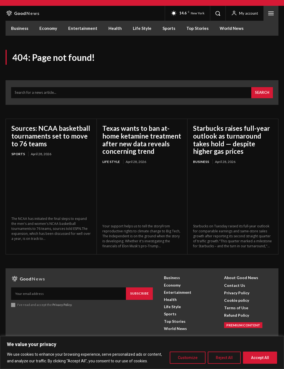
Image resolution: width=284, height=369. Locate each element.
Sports (18, 154)
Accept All (260, 357)
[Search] (262, 92)
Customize (187, 357)
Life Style (111, 162)
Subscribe (139, 293)
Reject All (224, 357)
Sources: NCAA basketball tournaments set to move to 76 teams (50, 135)
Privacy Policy (62, 304)
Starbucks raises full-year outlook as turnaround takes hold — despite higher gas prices (231, 139)
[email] (68, 293)
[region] (142, 352)
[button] (217, 13)
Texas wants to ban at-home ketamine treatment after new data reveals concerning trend (141, 139)
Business (201, 162)
